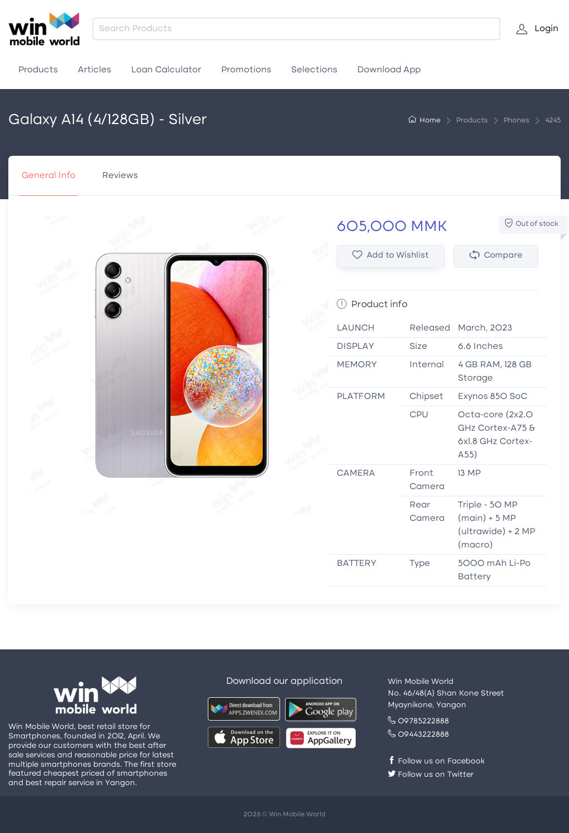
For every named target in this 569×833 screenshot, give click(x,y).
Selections (314, 70)
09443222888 (418, 735)
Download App (389, 70)
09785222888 (418, 721)
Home (424, 121)
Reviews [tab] (120, 176)
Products (38, 70)
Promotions (246, 70)
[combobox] (296, 29)
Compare (496, 256)
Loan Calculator (166, 70)
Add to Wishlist (390, 256)
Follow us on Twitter (430, 775)
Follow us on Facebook (436, 761)
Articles (94, 70)
